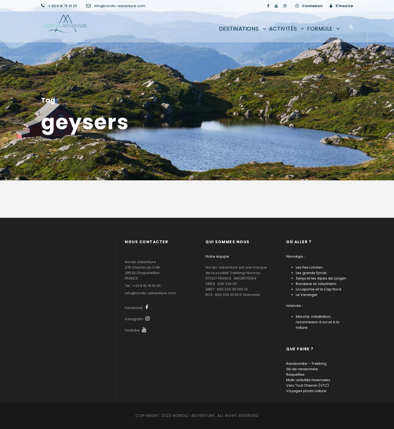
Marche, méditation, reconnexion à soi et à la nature (317, 322)
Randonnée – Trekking (306, 363)
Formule (320, 29)
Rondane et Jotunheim (316, 283)
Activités (283, 29)
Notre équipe (217, 256)
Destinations (239, 29)
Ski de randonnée (302, 369)
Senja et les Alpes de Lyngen (321, 278)
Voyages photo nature (306, 390)
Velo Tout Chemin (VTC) (307, 385)
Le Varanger (307, 294)
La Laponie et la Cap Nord (318, 289)
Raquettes (295, 374)
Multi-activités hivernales (308, 380)
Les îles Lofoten (309, 267)
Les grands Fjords (311, 272)
